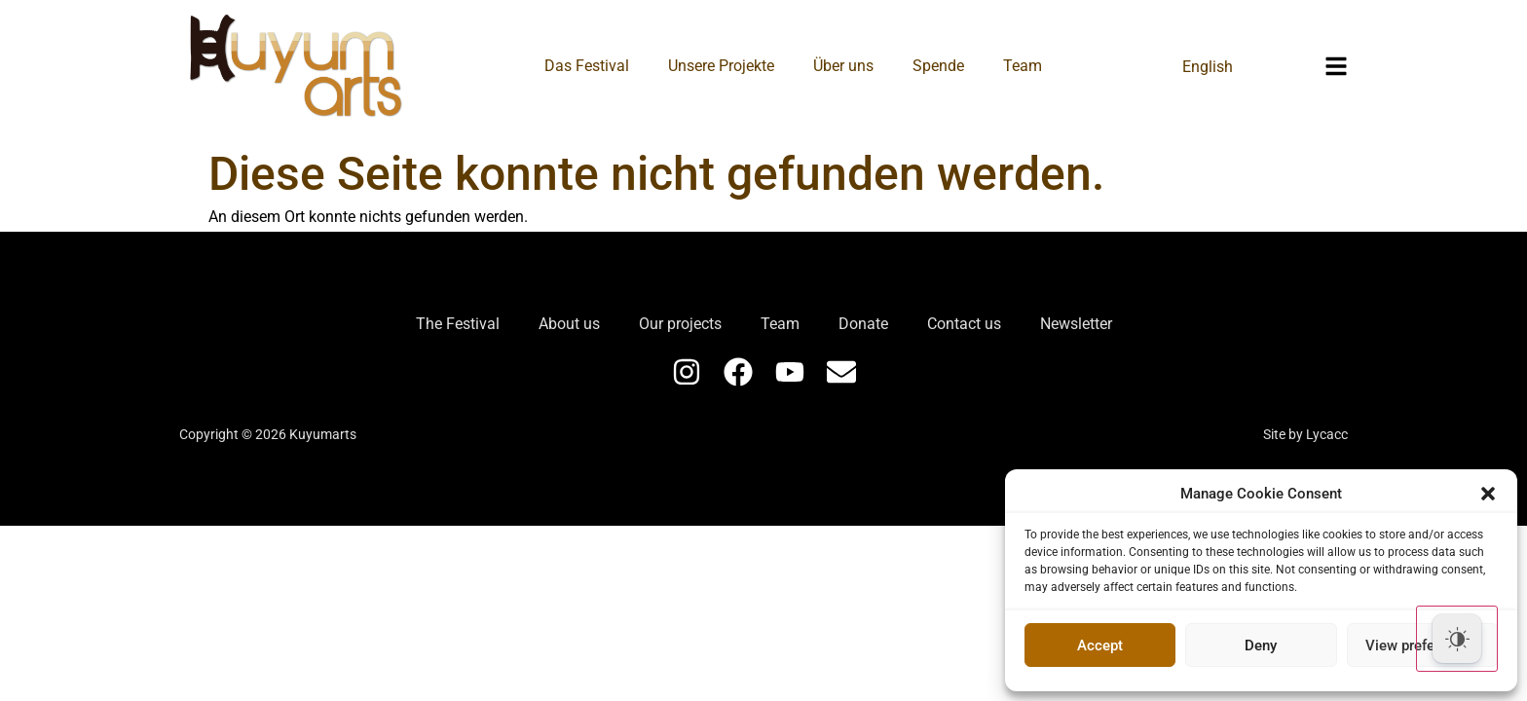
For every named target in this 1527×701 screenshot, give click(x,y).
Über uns (843, 65)
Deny (1261, 645)
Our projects (680, 323)
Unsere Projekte (721, 65)
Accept (1100, 645)
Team (1022, 65)
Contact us (964, 323)
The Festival (458, 323)
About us (569, 323)
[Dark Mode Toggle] (1457, 639)
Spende (938, 65)
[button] (1488, 493)
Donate (863, 323)
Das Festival (586, 65)
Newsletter (1076, 323)
